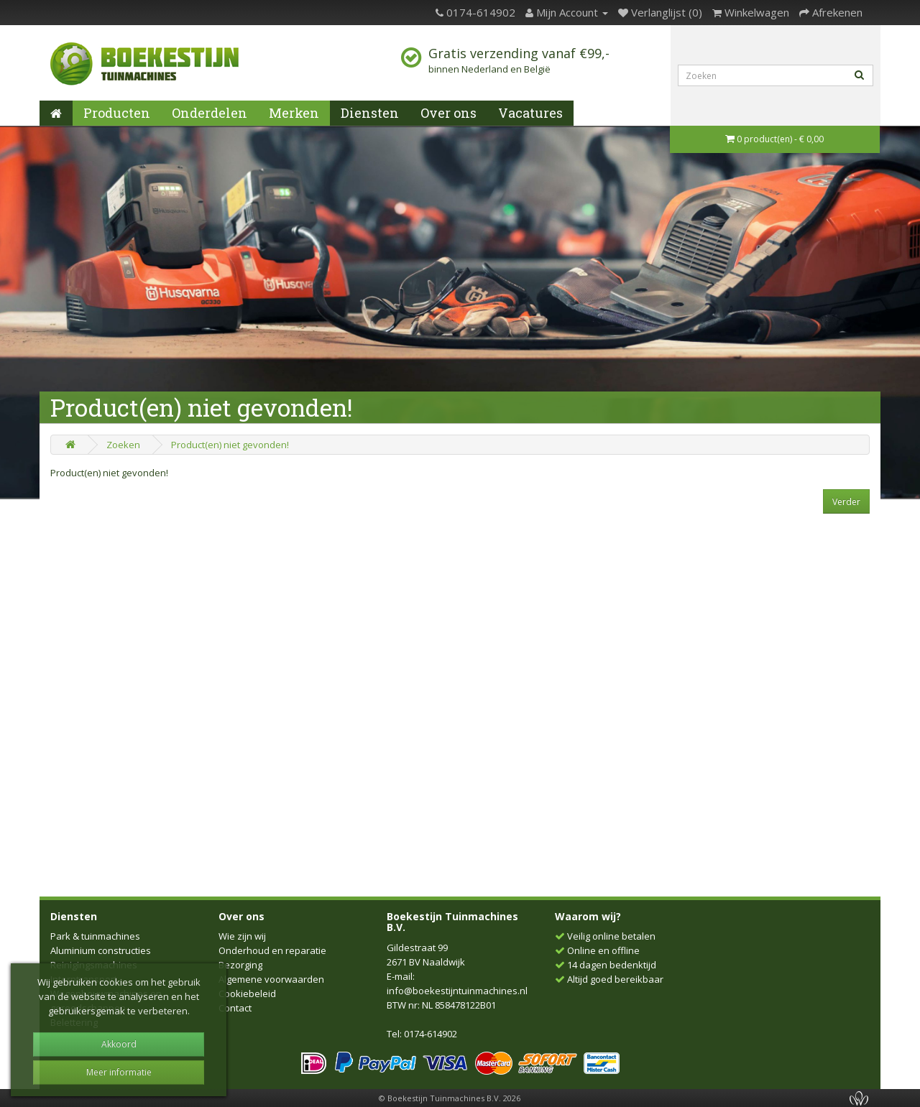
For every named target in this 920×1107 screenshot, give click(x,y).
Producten (116, 112)
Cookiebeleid (247, 993)
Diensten (370, 112)
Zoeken (123, 444)
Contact (235, 1007)
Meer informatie (119, 1072)
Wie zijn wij (242, 936)
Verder (846, 502)
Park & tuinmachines (95, 936)
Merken (294, 112)
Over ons (448, 112)
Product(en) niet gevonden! (230, 444)
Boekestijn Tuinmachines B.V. (452, 921)
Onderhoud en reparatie (272, 950)
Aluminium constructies (100, 950)
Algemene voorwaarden (271, 979)
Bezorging (240, 964)
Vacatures (530, 112)
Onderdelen (209, 112)
